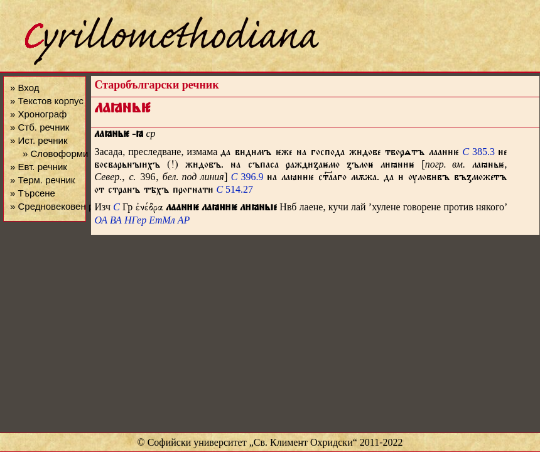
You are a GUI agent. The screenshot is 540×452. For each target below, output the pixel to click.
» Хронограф (38, 114)
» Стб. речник (39, 127)
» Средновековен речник (64, 206)
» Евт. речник (38, 166)
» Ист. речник (39, 140)
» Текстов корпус (47, 100)
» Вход (24, 87)
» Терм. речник (42, 180)
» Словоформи (55, 153)
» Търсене (32, 193)
